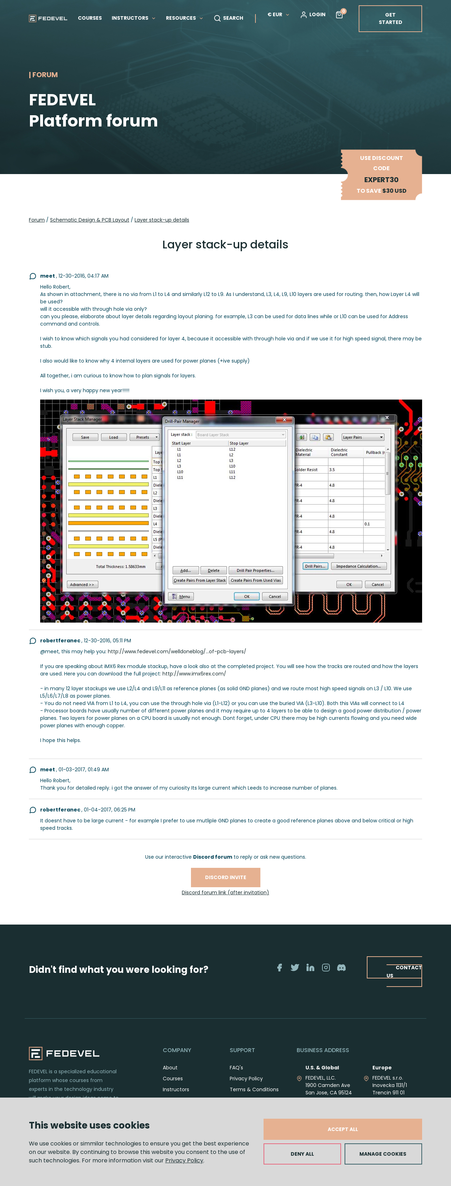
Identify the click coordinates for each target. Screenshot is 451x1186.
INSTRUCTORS (134, 17)
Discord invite (225, 877)
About (170, 1067)
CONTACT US (404, 971)
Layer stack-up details (162, 219)
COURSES (90, 17)
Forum (37, 219)
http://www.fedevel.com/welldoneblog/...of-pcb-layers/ (177, 651)
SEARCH (228, 18)
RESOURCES (185, 17)
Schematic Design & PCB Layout (89, 219)
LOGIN (313, 15)
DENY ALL (302, 1153)
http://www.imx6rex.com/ (194, 673)
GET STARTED (390, 18)
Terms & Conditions (254, 1089)
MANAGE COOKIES (382, 1153)
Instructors (176, 1089)
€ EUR (278, 14)
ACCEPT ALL (343, 1129)
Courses (173, 1078)
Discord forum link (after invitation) (225, 892)
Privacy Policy (184, 1160)
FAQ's (236, 1067)
